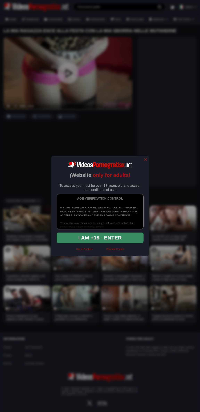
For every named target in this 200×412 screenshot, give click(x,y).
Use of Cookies (84, 249)
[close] (145, 159)
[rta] (99, 250)
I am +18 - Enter (100, 238)
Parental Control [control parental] (115, 249)
